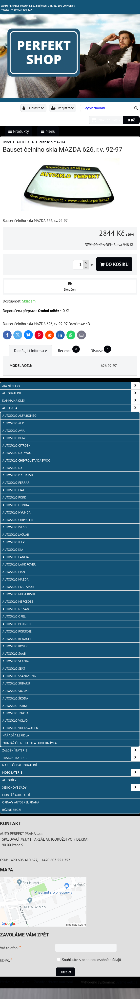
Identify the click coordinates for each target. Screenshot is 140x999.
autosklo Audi (13, 423)
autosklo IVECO (14, 527)
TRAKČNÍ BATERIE (71, 757)
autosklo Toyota (15, 713)
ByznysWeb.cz (126, 982)
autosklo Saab (14, 653)
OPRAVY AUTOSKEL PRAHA (20, 802)
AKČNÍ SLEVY (71, 385)
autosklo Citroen (16, 445)
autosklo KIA (12, 550)
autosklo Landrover (19, 564)
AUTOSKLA (71, 408)
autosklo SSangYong (19, 676)
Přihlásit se (33, 107)
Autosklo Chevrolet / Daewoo (26, 460)
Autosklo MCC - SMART (19, 587)
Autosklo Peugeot (16, 624)
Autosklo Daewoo (16, 453)
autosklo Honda (15, 505)
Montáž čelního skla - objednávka (29, 743)
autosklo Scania (15, 661)
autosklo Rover (15, 646)
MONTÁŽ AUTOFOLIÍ (16, 795)
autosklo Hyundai (17, 512)
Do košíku (114, 264)
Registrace (62, 107)
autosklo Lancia (15, 557)
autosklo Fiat (13, 490)
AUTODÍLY (9, 780)
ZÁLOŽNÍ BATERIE (71, 750)
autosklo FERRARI (16, 483)
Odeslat (65, 971)
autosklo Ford (14, 497)
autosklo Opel (14, 616)
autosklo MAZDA (15, 579)
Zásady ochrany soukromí (53, 981)
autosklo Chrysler (17, 520)
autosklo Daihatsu (17, 475)
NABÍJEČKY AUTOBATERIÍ (19, 765)
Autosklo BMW (13, 438)
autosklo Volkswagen (20, 728)
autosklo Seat (13, 668)
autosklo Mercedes (17, 601)
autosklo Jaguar (15, 535)
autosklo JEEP (13, 542)
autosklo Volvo (15, 720)
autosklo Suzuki (15, 691)
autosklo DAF (13, 468)
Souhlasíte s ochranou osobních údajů (91, 959)
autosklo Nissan (15, 609)
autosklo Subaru (16, 683)
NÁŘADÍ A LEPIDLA (15, 735)
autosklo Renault (16, 639)
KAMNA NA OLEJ (71, 400)
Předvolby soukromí (15, 981)
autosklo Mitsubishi (18, 594)
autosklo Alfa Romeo (19, 416)
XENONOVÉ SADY (71, 787)
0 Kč (131, 119)
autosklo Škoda (15, 698)
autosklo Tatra (14, 706)
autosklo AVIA (13, 431)
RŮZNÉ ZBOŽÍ (11, 810)
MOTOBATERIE (71, 772)
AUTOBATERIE (71, 393)
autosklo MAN (13, 572)
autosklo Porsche (17, 631)
